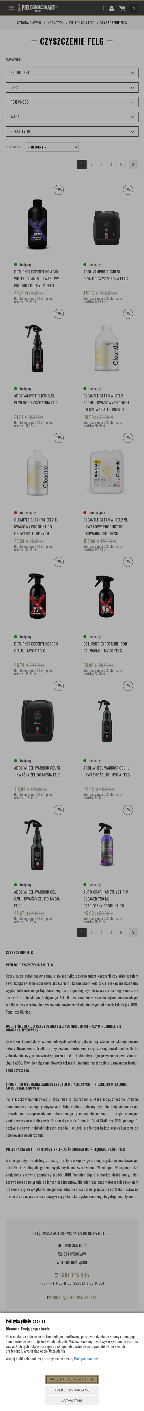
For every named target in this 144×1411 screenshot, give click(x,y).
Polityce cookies (86, 1359)
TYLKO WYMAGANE (72, 1390)
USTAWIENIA (72, 1401)
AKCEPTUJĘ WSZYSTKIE (72, 1379)
